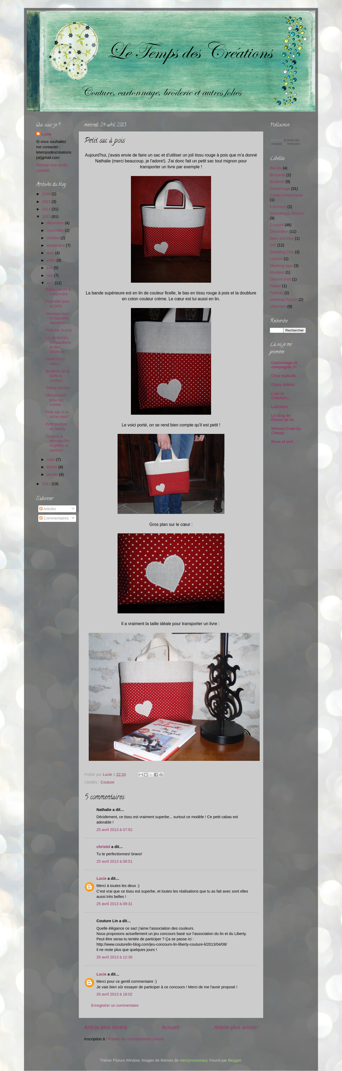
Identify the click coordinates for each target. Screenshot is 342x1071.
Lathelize (279, 407)
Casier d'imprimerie (286, 195)
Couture (107, 782)
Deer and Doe (282, 238)
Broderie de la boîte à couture (58, 376)
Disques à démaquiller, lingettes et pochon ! (58, 443)
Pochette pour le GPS (58, 303)
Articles (47, 509)
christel (103, 847)
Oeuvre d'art (280, 279)
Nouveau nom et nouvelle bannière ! (58, 318)
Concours (278, 207)
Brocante (277, 175)
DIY (273, 245)
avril (51, 283)
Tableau (276, 293)
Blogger (234, 1060)
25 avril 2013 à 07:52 (114, 830)
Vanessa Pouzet (284, 299)
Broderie (277, 181)
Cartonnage (280, 188)
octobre (54, 238)
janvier (53, 474)
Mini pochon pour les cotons (56, 400)
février (53, 467)
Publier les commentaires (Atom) (136, 1039)
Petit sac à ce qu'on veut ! (57, 414)
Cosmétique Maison (287, 213)
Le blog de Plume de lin (282, 417)
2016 (47, 194)
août (51, 253)
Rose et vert (282, 441)
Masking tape (281, 265)
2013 (47, 216)
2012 (47, 484)
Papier (275, 286)
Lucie (108, 774)
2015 (47, 201)
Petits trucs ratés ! (55, 361)
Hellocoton (293, 143)
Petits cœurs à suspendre (58, 291)
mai (50, 275)
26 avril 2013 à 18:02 (114, 994)
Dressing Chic (282, 252)
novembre (56, 230)
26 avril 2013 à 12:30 (114, 957)
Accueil (170, 1027)
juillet (52, 260)
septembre (56, 245)
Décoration (279, 231)
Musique (277, 272)
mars (51, 459)
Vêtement (278, 306)
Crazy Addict (282, 384)
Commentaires (54, 518)
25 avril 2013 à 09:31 (114, 904)
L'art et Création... (280, 395)
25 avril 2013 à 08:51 (114, 861)
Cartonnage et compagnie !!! (284, 365)
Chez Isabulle (283, 376)
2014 (47, 209)
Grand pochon (58, 388)
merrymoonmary (193, 1060)
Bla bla (276, 168)
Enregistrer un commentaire (115, 1005)
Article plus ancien (236, 1027)
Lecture (276, 259)
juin (50, 268)
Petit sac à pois (59, 330)
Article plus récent (105, 1027)
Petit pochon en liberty (56, 426)
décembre (56, 223)
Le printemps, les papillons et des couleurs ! (58, 344)
